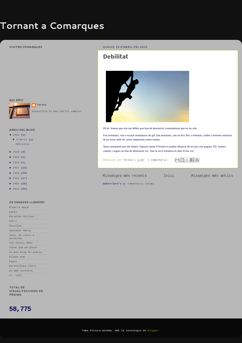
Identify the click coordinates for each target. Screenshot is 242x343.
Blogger (153, 330)
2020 (17, 152)
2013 (17, 189)
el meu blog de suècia (25, 252)
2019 (17, 157)
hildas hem (17, 256)
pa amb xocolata (21, 270)
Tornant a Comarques (52, 25)
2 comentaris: (159, 160)
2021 (17, 135)
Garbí (13, 212)
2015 (17, 178)
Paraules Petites (21, 216)
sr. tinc (15, 275)
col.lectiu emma (21, 242)
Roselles (15, 225)
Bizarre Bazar (19, 207)
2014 (17, 183)
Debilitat (115, 57)
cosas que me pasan (23, 247)
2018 (17, 162)
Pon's (13, 221)
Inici (169, 176)
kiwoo (13, 261)
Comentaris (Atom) (141, 183)
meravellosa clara (22, 266)
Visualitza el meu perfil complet (57, 111)
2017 (17, 167)
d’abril (22, 139)
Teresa (41, 104)
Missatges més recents (125, 176)
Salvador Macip (20, 230)
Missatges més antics (212, 176)
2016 (17, 173)
